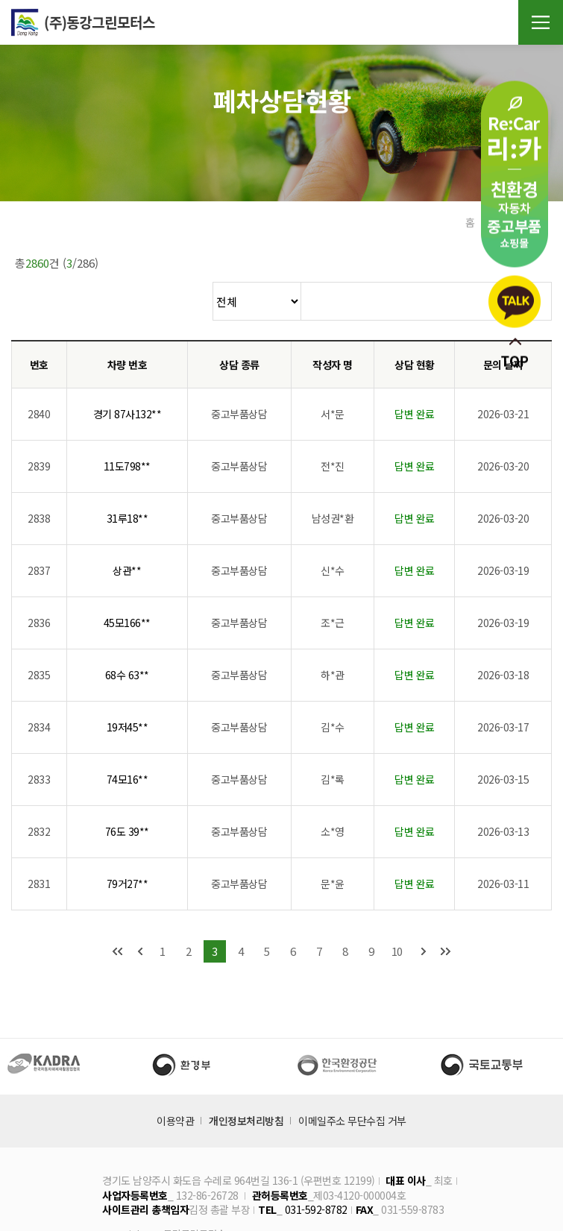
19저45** (127, 689)
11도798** (127, 428)
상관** (127, 533)
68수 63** (127, 637)
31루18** (127, 480)
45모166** (127, 585)
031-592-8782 (316, 1172)
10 (397, 914)
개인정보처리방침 (246, 1083)
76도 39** (127, 794)
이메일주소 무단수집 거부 (352, 1083)
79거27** (127, 846)
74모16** (127, 741)
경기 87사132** (127, 376)
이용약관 (175, 1083)
